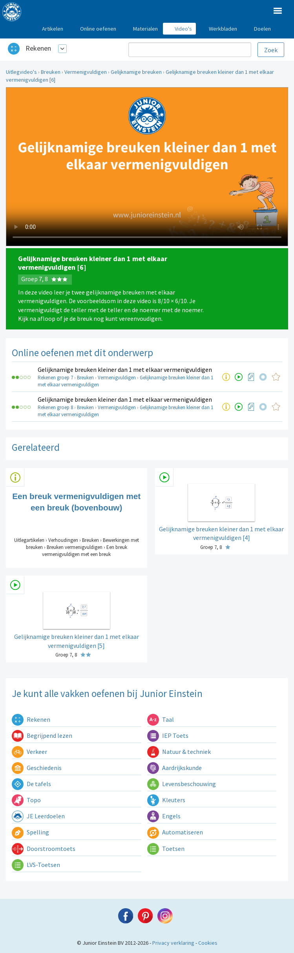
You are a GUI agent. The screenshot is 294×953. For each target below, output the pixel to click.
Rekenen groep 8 (55, 407)
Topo (26, 800)
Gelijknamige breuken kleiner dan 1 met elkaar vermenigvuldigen (125, 369)
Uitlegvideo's (21, 71)
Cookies (207, 942)
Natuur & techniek (179, 751)
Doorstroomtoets (43, 848)
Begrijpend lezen (42, 735)
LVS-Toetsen (36, 865)
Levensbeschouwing (181, 784)
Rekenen (38, 48)
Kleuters (166, 800)
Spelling (30, 832)
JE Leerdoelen (38, 816)
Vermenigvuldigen (85, 71)
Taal (160, 719)
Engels (164, 816)
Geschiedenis (37, 768)
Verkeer (29, 751)
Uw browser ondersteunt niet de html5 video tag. (147, 166)
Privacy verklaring (173, 942)
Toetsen (165, 848)
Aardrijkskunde (174, 768)
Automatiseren (175, 832)
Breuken (50, 71)
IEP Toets (167, 735)
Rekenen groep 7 (55, 377)
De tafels (31, 784)
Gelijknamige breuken (136, 71)
